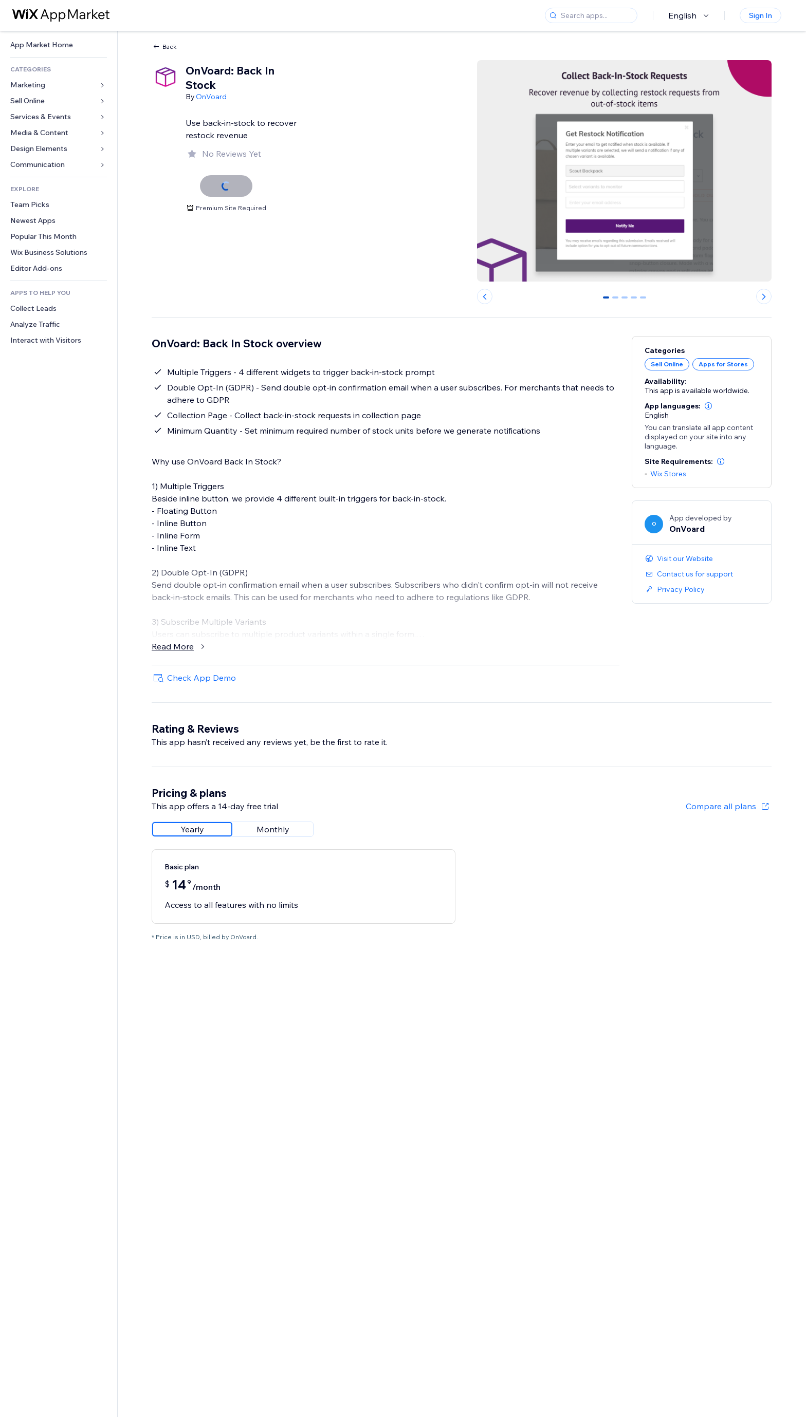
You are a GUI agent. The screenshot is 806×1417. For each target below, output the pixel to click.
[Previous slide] (484, 296)
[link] (58, 45)
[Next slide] (764, 296)
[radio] (192, 829)
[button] (708, 406)
